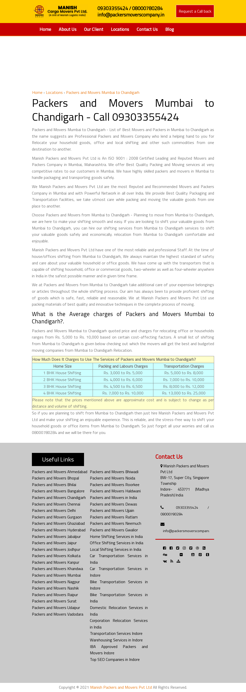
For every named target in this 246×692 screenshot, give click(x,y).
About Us (67, 29)
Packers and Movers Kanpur (55, 562)
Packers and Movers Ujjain (112, 510)
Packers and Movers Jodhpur (56, 549)
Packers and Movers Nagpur (56, 582)
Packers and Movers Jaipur (54, 543)
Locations (120, 29)
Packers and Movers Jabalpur (56, 536)
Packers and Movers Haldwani (115, 491)
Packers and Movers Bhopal (55, 478)
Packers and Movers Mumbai (56, 575)
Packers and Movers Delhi (54, 510)
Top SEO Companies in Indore (115, 659)
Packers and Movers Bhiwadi (114, 472)
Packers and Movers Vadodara (57, 614)
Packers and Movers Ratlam (114, 517)
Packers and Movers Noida (112, 478)
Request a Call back (195, 11)
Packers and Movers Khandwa (57, 568)
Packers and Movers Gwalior (114, 530)
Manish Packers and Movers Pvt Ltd (121, 687)
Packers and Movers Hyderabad (59, 530)
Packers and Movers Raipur (55, 595)
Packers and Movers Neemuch (115, 523)
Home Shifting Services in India (116, 536)
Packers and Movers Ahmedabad (59, 472)
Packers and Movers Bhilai (54, 484)
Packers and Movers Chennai (56, 504)
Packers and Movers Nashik (55, 588)
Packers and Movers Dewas (113, 504)
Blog (169, 29)
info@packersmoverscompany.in (188, 530)
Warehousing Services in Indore (116, 640)
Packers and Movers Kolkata (56, 556)
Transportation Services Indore (116, 633)
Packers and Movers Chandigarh (59, 497)
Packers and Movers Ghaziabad (58, 523)
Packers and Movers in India (113, 497)
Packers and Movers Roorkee (114, 484)
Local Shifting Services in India (115, 549)
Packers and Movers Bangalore (58, 491)
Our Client (93, 29)
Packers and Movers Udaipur (56, 607)
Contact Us (147, 29)
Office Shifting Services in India (116, 543)
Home (45, 29)
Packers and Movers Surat (54, 601)
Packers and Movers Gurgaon (57, 517)
